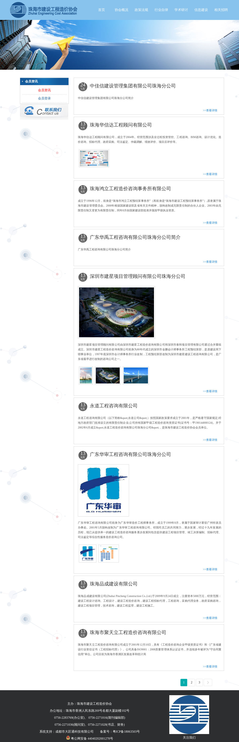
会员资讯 (44, 90)
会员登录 (44, 98)
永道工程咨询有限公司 (114, 405)
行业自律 (161, 10)
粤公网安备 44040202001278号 (89, 738)
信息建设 (201, 10)
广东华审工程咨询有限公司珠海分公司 (130, 454)
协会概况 (121, 10)
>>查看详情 (210, 110)
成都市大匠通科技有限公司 (74, 731)
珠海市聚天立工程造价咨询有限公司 (128, 632)
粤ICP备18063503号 (126, 731)
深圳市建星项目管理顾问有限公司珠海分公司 (137, 276)
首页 (101, 10)
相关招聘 (221, 10)
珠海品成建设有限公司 (114, 583)
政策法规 (141, 10)
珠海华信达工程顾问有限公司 (121, 124)
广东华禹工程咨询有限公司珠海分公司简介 (135, 237)
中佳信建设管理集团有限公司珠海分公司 (133, 85)
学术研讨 (181, 10)
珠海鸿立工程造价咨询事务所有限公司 (130, 188)
